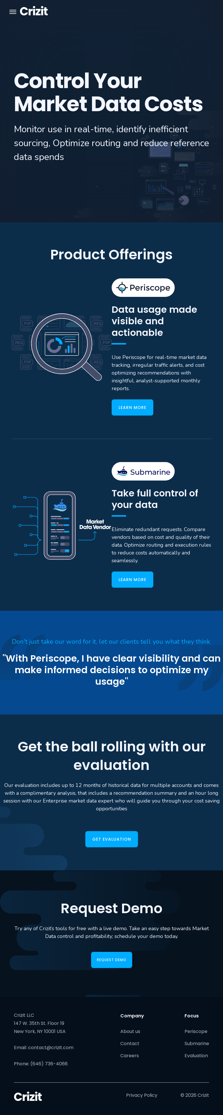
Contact (129, 1043)
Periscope (196, 1031)
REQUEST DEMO (111, 959)
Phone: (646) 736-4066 (41, 1063)
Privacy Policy (141, 1095)
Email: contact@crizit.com (43, 1047)
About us (130, 1031)
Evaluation (196, 1055)
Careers (129, 1055)
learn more (132, 407)
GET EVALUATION (111, 839)
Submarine (197, 1043)
